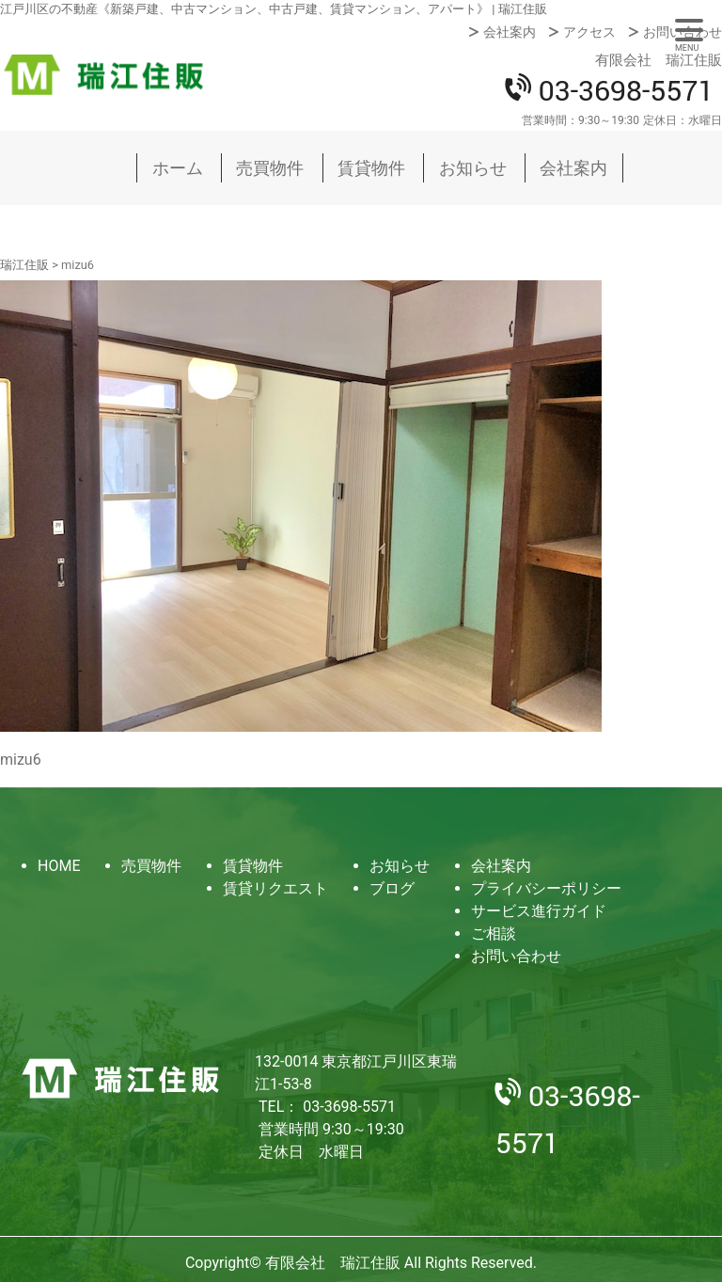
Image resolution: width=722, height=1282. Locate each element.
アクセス (589, 32)
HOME (59, 866)
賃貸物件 (371, 168)
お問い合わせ (682, 32)
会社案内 (509, 32)
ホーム (177, 168)
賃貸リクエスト (275, 888)
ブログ (392, 888)
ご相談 (493, 933)
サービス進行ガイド (538, 911)
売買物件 (270, 168)
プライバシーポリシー (546, 888)
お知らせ (473, 168)
